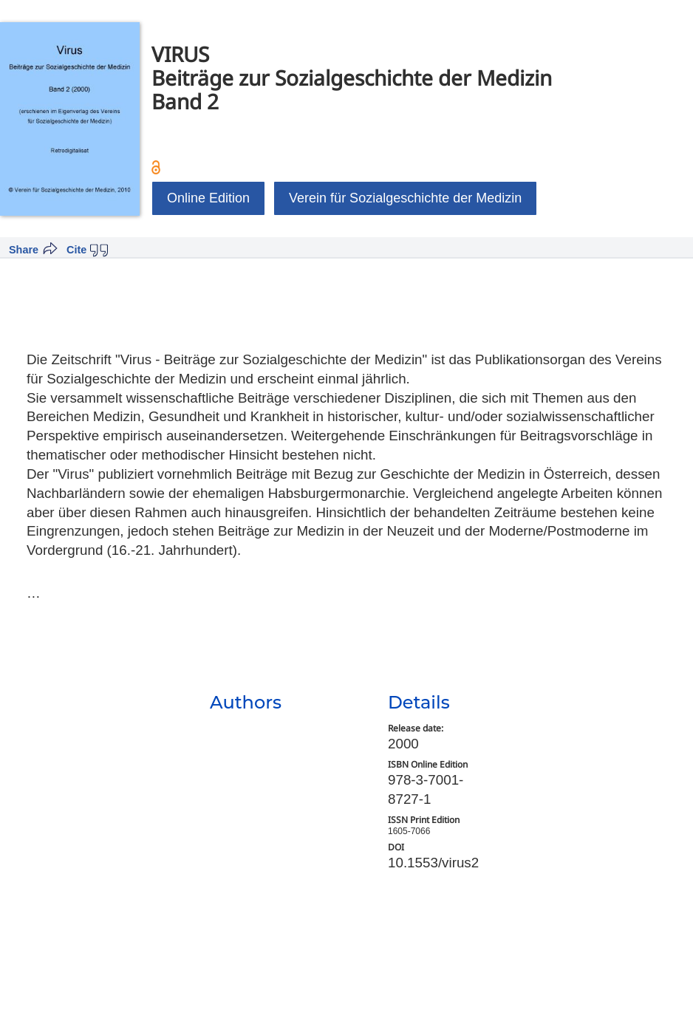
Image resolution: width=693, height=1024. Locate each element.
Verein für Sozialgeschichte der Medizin (405, 198)
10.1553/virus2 (433, 862)
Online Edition (208, 198)
